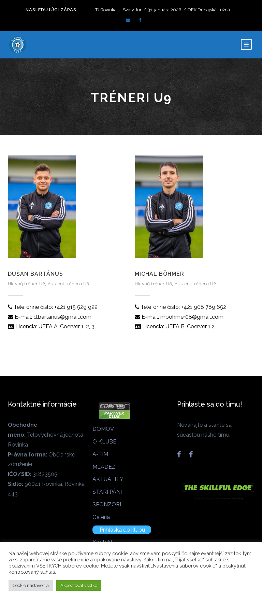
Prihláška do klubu (122, 530)
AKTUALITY (107, 479)
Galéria (101, 517)
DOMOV (103, 429)
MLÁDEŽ (103, 467)
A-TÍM (100, 454)
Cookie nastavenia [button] (31, 585)
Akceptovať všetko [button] (78, 585)
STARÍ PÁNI (107, 492)
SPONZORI (106, 504)
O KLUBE (104, 441)
